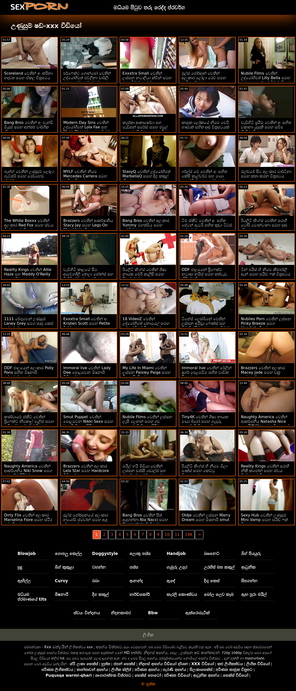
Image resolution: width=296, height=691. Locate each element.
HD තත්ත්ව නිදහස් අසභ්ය (146, 652)
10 (167, 534)
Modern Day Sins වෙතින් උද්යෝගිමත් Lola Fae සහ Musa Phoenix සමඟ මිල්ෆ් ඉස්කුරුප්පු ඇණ (86, 129)
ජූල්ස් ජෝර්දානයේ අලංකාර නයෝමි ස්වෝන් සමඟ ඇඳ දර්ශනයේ (85, 519)
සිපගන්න (249, 580)
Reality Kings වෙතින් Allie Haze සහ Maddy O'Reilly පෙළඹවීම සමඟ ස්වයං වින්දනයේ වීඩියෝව (27, 276)
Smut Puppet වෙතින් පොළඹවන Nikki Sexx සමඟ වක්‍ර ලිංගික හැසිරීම (88, 421)
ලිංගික (148, 634)
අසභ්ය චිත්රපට (109, 647)
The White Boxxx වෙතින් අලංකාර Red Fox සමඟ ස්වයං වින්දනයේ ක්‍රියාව (29, 225)
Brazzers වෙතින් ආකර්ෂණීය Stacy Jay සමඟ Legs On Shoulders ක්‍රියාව (88, 225)
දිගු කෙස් (211, 580)
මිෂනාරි (61, 594)
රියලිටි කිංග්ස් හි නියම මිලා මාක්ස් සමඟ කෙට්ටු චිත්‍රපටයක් (204, 470)
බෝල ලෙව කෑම (219, 594)
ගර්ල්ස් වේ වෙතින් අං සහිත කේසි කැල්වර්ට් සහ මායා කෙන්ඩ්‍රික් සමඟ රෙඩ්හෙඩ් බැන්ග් (204, 178)
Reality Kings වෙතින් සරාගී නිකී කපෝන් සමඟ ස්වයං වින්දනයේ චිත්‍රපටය (265, 470)
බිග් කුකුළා (64, 567)
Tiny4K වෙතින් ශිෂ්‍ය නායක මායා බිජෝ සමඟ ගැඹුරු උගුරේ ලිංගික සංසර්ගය (205, 421)
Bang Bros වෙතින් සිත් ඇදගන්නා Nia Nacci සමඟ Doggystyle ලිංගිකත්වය (145, 519)
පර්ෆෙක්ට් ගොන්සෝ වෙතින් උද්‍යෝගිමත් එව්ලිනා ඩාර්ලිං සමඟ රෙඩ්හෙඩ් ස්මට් (87, 78)
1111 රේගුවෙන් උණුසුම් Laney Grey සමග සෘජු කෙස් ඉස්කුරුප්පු (28, 323)
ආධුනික (248, 567)
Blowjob (26, 553)
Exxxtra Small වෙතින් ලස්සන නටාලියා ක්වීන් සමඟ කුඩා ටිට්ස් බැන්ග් (147, 78)
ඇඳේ (171, 580)
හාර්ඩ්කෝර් (139, 594)
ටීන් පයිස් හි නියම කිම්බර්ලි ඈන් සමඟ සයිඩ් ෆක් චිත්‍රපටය (265, 271)
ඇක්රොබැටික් (197, 612)
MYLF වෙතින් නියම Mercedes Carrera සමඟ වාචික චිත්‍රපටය (85, 176)
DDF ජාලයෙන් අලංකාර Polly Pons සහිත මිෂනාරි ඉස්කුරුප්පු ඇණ (29, 372)
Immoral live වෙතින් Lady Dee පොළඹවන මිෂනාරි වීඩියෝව (87, 372)
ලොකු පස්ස (140, 553)
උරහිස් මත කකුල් (219, 567)
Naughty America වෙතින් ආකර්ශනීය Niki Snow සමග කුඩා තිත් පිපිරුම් (28, 470)
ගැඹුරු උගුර (177, 567)
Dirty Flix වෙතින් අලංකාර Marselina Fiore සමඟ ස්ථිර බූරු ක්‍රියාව (28, 519)
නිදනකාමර (121, 612)
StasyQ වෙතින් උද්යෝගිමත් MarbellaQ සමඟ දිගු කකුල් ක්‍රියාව (146, 176)
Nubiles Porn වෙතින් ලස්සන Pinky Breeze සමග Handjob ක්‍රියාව (266, 323)
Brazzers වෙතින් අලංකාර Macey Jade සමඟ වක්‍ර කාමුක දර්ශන (263, 372)
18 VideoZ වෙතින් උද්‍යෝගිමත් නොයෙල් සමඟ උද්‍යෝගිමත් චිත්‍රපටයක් (146, 323)
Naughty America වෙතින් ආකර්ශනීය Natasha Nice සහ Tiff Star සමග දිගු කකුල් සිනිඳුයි (265, 424)
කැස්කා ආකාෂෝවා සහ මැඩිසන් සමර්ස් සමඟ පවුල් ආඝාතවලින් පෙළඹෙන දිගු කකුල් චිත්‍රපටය (145, 129)
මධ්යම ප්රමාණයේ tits (31, 597)
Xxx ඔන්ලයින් (56, 647)
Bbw (153, 612)
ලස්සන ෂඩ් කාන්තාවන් (200, 652)
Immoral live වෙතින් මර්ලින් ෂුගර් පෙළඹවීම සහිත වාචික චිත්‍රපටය (207, 372)
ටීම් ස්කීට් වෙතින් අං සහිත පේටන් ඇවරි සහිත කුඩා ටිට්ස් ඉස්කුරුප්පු (207, 225)
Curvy (61, 580)
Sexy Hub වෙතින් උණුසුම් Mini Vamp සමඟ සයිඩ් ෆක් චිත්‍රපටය (264, 519)
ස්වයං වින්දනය (86, 612)
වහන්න (99, 567)
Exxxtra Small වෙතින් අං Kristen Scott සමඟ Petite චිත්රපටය (86, 323)
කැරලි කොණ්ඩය (182, 594)
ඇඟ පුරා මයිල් (254, 594)
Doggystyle (105, 553)
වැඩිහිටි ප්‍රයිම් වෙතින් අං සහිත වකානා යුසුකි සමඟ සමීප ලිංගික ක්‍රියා (266, 127)
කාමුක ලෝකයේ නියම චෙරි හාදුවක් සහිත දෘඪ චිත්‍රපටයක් (205, 124)
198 (188, 534)
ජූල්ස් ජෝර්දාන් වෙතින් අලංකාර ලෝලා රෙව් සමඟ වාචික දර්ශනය (204, 78)
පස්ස (133, 567)
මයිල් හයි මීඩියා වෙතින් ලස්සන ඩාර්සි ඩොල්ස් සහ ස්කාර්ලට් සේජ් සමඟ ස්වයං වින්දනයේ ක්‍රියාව (145, 473)
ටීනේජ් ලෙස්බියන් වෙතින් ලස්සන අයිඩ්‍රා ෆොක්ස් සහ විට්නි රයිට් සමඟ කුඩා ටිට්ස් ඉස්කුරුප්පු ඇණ (205, 326)
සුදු (19, 567)
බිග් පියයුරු (251, 553)
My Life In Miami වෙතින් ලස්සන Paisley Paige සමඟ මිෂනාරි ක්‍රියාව (147, 372)
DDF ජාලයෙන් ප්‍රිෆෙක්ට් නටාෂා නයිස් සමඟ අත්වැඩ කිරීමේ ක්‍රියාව (204, 274)
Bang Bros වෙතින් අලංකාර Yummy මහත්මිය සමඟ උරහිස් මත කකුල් (146, 225)
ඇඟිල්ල (24, 580)
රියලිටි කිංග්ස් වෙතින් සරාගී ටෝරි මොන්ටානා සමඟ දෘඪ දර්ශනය (264, 225)
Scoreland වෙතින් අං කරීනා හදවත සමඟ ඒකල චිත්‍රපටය (28, 75)
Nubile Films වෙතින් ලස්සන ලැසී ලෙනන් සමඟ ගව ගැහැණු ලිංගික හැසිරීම (147, 421)
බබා (95, 580)
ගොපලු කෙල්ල (68, 553)
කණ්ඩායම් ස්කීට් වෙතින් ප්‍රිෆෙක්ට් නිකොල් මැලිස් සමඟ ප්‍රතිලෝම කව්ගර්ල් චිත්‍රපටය (29, 421)
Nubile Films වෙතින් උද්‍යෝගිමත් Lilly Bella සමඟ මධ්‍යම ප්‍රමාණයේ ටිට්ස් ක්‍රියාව (265, 78)
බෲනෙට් (211, 553)
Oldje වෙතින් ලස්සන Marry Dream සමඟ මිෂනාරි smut (206, 517)
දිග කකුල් (100, 594)
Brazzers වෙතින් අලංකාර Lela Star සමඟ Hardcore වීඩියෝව (86, 470)
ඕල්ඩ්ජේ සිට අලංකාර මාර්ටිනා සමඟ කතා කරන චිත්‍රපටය (266, 173)
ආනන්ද (136, 580)
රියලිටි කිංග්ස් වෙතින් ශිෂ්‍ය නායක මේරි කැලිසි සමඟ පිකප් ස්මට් (145, 274)
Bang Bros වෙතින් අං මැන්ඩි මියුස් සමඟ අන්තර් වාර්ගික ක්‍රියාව (28, 127)
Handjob (176, 553)
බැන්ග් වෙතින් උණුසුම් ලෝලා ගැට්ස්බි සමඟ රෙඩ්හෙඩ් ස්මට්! (29, 176)
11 (177, 534)
